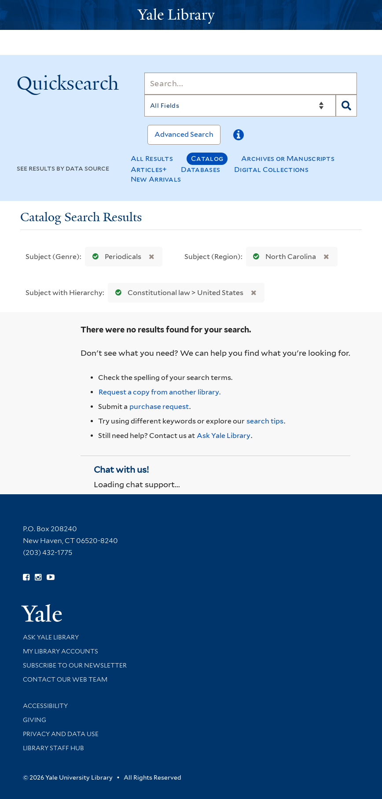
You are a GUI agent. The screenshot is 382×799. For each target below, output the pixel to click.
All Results (152, 158)
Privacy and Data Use (61, 733)
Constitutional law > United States (177, 292)
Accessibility (45, 705)
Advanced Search (183, 134)
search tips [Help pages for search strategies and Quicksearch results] (264, 421)
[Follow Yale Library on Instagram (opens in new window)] (38, 577)
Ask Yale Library (223, 435)
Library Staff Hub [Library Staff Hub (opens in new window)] (53, 748)
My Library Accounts (60, 651)
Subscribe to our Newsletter (75, 665)
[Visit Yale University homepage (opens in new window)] (41, 610)
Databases (200, 169)
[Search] (250, 84)
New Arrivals (156, 179)
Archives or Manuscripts (287, 158)
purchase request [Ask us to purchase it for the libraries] (159, 406)
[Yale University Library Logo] (191, 15)
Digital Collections (271, 169)
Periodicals (115, 256)
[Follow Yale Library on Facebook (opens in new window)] (26, 577)
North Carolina (282, 256)
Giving (34, 719)
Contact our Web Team (65, 679)
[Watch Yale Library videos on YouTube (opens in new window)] (51, 577)
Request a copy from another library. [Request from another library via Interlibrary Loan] (159, 392)
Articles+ (149, 169)
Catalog (207, 158)
